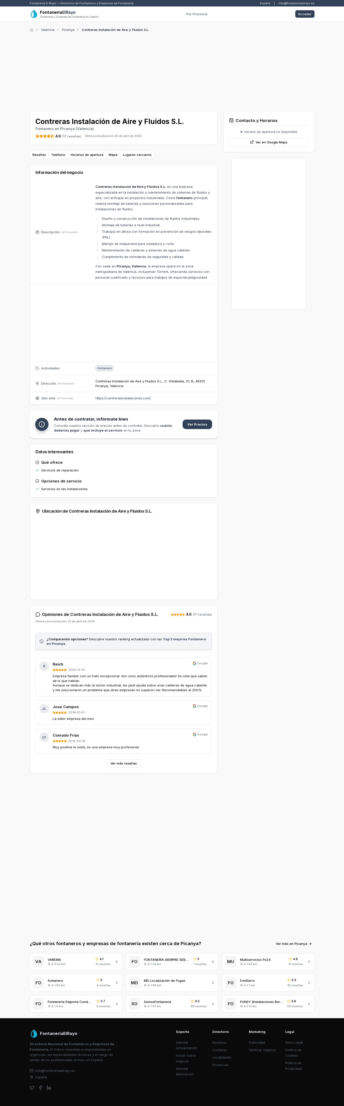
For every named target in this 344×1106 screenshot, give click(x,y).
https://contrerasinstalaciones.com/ (123, 398)
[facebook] (40, 1087)
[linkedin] (48, 1087)
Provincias (220, 1065)
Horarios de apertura (87, 155)
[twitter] (32, 1087)
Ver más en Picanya (294, 944)
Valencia (47, 30)
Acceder (305, 14)
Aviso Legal (294, 1042)
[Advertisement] (172, 71)
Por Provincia (196, 14)
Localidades (221, 1057)
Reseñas (39, 155)
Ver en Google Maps (269, 142)
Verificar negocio (262, 1050)
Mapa (113, 155)
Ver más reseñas (123, 763)
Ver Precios (197, 424)
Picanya (68, 30)
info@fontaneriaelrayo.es (297, 3)
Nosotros (219, 1042)
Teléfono (58, 155)
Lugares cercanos (137, 155)
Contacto (219, 1050)
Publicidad (257, 1042)
